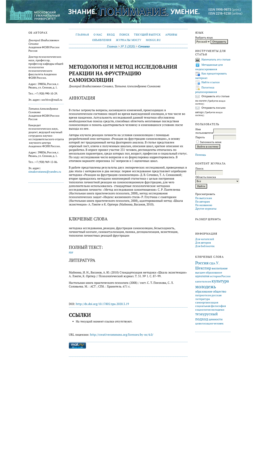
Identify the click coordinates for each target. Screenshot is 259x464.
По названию (203, 205)
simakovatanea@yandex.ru (44, 171)
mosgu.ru (153, 40)
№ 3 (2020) (128, 46)
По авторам (202, 201)
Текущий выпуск (147, 34)
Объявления (101, 40)
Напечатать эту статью (215, 59)
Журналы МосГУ (128, 40)
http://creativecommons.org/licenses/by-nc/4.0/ (121, 334)
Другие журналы (205, 208)
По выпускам (203, 198)
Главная (82, 34)
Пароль (200, 137)
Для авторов (203, 242)
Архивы (171, 34)
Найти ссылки (210, 82)
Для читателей (204, 239)
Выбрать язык (204, 37)
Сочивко (144, 46)
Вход (111, 34)
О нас (98, 34)
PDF (71, 252)
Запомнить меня (210, 142)
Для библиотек (205, 246)
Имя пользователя (204, 131)
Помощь (200, 154)
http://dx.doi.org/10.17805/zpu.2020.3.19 (102, 304)
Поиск (124, 34)
